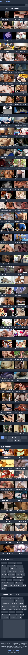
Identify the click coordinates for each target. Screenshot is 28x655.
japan (21, 603)
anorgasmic (6, 568)
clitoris (13, 577)
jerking (4, 609)
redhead (5, 615)
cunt (11, 585)
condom (5, 585)
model (21, 571)
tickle (4, 580)
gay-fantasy (20, 600)
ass (23, 574)
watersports (6, 603)
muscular (24, 606)
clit (22, 580)
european (5, 612)
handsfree (12, 574)
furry (10, 571)
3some (10, 566)
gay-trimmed (20, 615)
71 (15, 440)
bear (16, 566)
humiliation (5, 598)
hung (25, 609)
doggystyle (5, 606)
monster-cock (15, 606)
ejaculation (11, 582)
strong (16, 580)
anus (24, 585)
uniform (13, 617)
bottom (4, 574)
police (4, 571)
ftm (21, 566)
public (20, 617)
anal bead (17, 585)
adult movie (5, 577)
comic (10, 580)
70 (12, 440)
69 (8, 440)
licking (20, 598)
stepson (12, 615)
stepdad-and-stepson (8, 600)
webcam (13, 612)
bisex (10, 609)
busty (4, 588)
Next (19, 440)
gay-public (14, 603)
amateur (20, 577)
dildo (4, 582)
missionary (17, 609)
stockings (13, 598)
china (20, 563)
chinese (5, 563)
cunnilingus (19, 582)
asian (4, 566)
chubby (13, 568)
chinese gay (13, 563)
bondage (21, 568)
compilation (6, 617)
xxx (18, 574)
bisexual (20, 612)
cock (15, 571)
